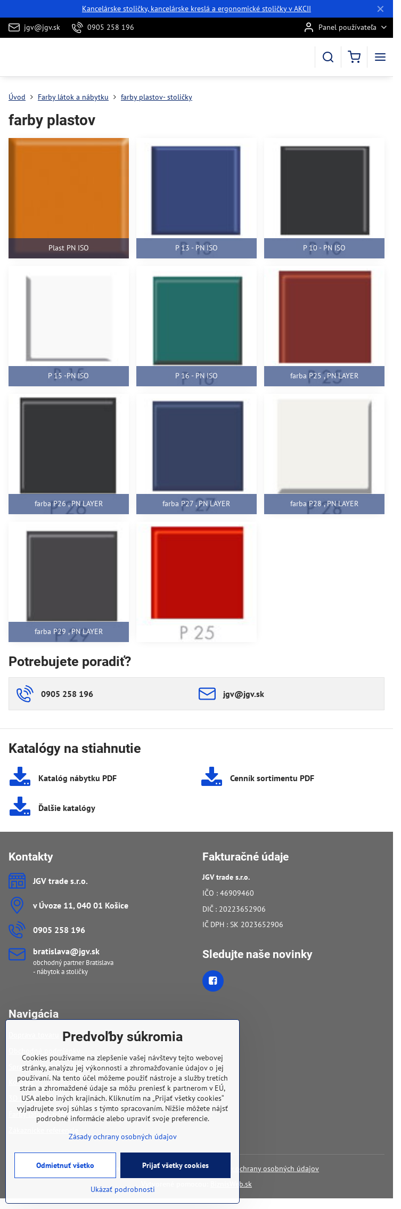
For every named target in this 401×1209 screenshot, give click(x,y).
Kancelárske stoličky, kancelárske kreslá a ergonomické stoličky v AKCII (196, 8)
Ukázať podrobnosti (123, 1203)
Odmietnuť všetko (65, 1179)
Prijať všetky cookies (175, 1179)
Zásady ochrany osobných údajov (265, 1168)
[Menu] (380, 57)
